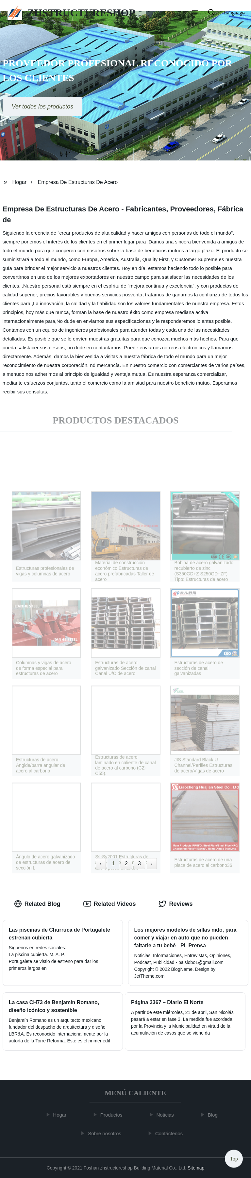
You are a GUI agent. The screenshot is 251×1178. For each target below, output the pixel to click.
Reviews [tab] (175, 904)
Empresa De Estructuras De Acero (78, 182)
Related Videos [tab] (109, 904)
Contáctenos (171, 1133)
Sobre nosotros (107, 1133)
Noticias (167, 1115)
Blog (215, 1115)
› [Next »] (152, 863)
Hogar (19, 182)
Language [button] (234, 12)
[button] (194, 12)
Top (234, 1158)
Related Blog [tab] (37, 904)
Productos (114, 1115)
